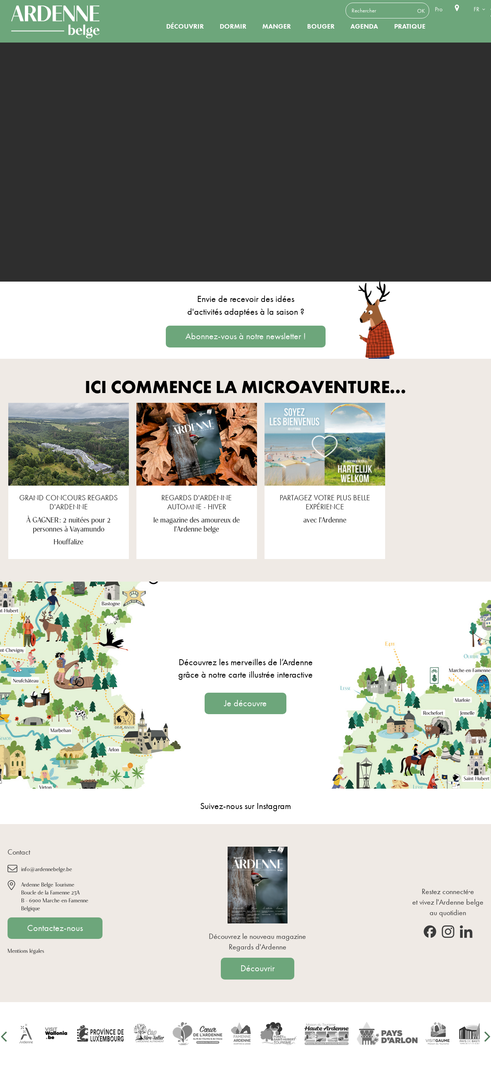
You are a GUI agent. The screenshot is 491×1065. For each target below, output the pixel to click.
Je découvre (245, 703)
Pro (438, 9)
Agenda (364, 26)
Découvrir (185, 26)
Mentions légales (26, 950)
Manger (276, 26)
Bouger (321, 26)
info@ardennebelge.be (46, 869)
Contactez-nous (55, 928)
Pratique (409, 26)
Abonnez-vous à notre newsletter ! (245, 336)
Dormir (233, 26)
